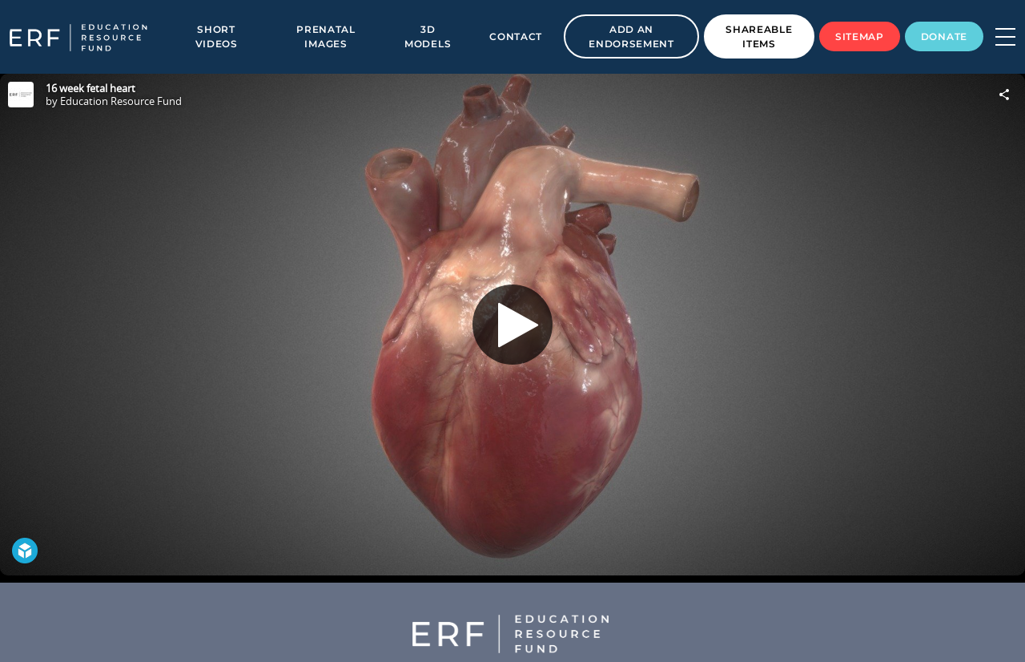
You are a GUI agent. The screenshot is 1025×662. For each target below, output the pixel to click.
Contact (515, 36)
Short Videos (216, 36)
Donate (944, 36)
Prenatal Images (326, 36)
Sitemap (859, 36)
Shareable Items (759, 36)
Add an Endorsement (631, 36)
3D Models (427, 36)
